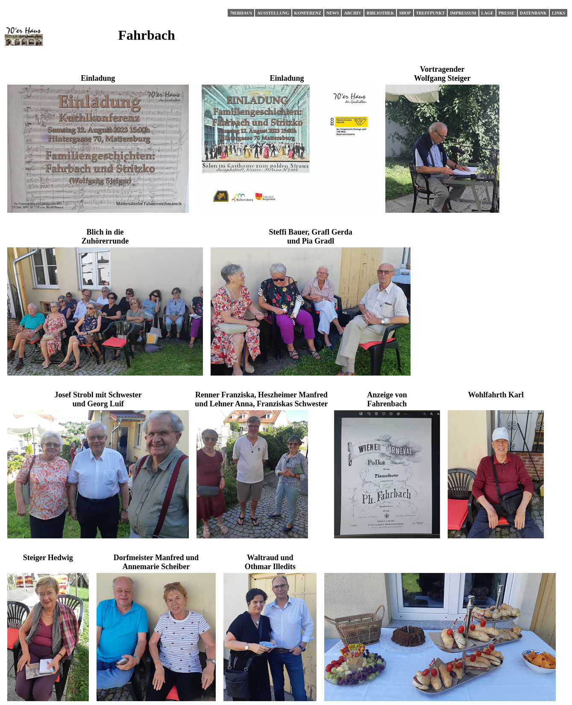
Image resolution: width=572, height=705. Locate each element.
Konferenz (307, 13)
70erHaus (241, 13)
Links (558, 13)
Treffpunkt (430, 13)
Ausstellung (273, 13)
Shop (405, 13)
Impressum (463, 13)
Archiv (352, 13)
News (332, 13)
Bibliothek (380, 13)
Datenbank (533, 13)
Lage (487, 13)
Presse (507, 13)
